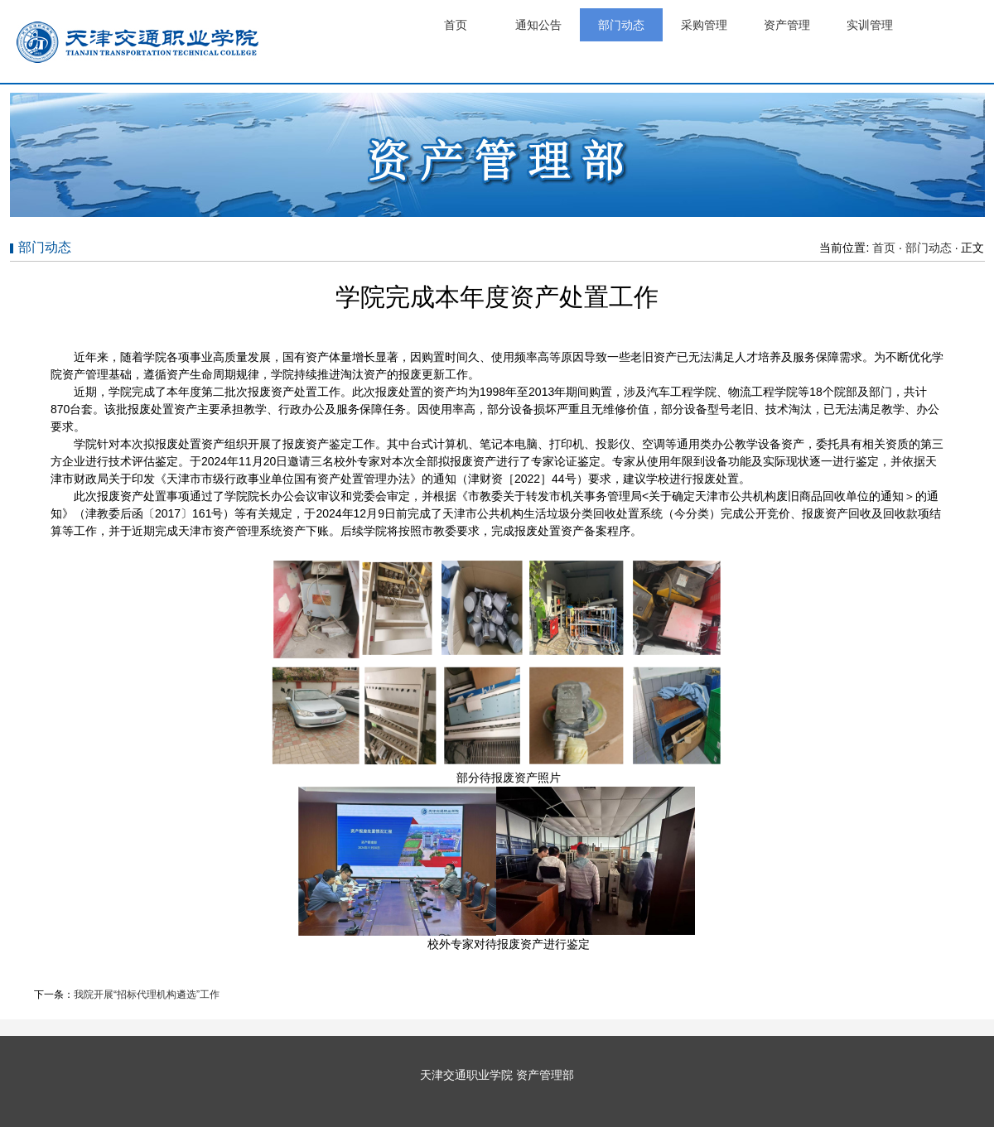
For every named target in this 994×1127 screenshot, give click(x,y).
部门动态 (621, 24)
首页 (455, 24)
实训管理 (870, 24)
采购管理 (704, 24)
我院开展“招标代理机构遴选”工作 (147, 994)
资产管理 (787, 24)
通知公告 (538, 24)
